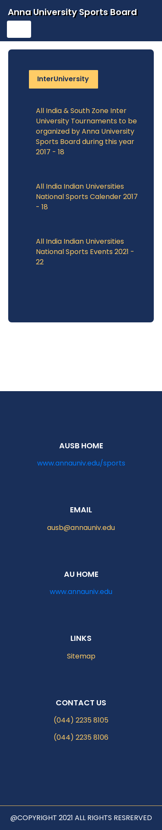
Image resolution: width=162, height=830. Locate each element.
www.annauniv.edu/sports (81, 463)
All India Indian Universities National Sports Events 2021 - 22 (85, 251)
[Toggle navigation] (19, 29)
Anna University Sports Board (72, 12)
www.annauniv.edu (81, 592)
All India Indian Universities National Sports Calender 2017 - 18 (87, 196)
